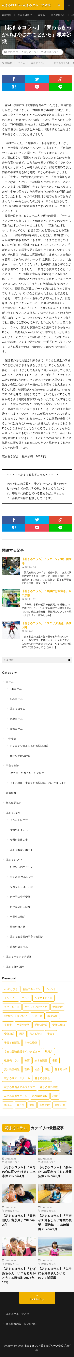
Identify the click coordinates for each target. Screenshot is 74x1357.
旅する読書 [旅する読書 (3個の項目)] (41, 1060)
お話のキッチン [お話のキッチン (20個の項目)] (32, 989)
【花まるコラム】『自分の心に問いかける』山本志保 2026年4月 (19, 1171)
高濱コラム (16, 728)
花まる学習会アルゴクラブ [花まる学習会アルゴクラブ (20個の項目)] (19, 1087)
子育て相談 (12, 765)
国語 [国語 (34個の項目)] (21, 1033)
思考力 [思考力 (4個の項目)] (49, 1051)
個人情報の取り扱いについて (22, 1323)
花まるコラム (31, 52)
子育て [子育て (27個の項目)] (51, 1033)
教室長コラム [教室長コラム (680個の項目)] (12, 1060)
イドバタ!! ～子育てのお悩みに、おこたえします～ (39, 782)
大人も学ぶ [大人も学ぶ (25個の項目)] (35, 1033)
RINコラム (16, 688)
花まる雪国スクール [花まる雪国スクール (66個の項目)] (15, 1096)
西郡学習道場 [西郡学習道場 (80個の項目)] (40, 1096)
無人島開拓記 (58, 14)
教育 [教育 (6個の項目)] (27, 1060)
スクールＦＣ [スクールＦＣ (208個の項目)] (12, 1006)
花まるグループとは (17, 1313)
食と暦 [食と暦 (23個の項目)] (20, 1104)
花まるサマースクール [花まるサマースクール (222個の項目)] (17, 1078)
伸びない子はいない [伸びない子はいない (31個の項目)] (15, 1015)
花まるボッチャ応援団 (19, 956)
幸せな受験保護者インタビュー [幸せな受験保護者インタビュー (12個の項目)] (22, 1051)
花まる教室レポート (21, 849)
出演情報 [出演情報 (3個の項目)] (52, 1015)
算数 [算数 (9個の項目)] (47, 1069)
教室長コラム (51, 52)
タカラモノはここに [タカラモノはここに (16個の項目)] (36, 1006)
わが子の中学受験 (20, 896)
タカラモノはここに (21, 886)
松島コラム (16, 698)
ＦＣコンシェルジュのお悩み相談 (29, 745)
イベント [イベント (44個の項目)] (51, 989)
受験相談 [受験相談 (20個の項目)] (9, 1033)
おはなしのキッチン (21, 866)
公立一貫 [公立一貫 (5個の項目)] (37, 1015)
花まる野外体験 (15, 966)
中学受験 (11, 738)
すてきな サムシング (22, 876)
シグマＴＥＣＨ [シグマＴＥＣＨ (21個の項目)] (43, 998)
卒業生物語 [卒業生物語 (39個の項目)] (23, 1024)
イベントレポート (20, 819)
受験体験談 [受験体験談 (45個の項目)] (58, 1024)
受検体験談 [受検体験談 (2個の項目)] (41, 1024)
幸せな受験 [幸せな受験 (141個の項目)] (30, 1042)
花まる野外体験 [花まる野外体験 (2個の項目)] (49, 1087)
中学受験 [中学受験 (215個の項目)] (57, 1006)
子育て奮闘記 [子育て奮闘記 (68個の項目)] (12, 1042)
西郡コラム (16, 718)
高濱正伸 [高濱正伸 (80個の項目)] (60, 1104)
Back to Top (37, 1299)
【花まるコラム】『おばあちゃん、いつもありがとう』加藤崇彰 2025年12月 (19, 1275)
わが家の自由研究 (20, 906)
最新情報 (6, 14)
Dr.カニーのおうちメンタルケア (28, 772)
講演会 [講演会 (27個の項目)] (8, 1104)
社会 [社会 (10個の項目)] (37, 1069)
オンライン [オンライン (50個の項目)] (10, 998)
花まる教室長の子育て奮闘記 (26, 936)
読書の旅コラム (19, 946)
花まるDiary (13, 812)
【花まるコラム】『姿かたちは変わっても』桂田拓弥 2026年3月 (55, 1171)
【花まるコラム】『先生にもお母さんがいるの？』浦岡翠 (55, 1273)
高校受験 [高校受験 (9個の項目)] (44, 1104)
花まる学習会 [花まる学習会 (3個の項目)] (42, 1078)
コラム (41, 14)
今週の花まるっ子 (20, 829)
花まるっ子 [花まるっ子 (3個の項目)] (61, 1069)
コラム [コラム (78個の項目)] (26, 998)
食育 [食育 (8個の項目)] (32, 1104)
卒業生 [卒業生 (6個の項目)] (8, 1024)
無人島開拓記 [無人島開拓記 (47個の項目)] (12, 1069)
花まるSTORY (25, 14)
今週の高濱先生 (19, 839)
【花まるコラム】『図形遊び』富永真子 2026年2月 (19, 1220)
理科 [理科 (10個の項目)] (27, 1069)
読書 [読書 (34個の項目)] (55, 1096)
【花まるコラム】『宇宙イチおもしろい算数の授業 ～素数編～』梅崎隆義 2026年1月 (55, 1222)
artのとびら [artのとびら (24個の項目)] (11, 989)
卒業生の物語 (17, 916)
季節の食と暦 (17, 926)
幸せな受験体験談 (20, 755)
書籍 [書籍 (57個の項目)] (54, 1060)
